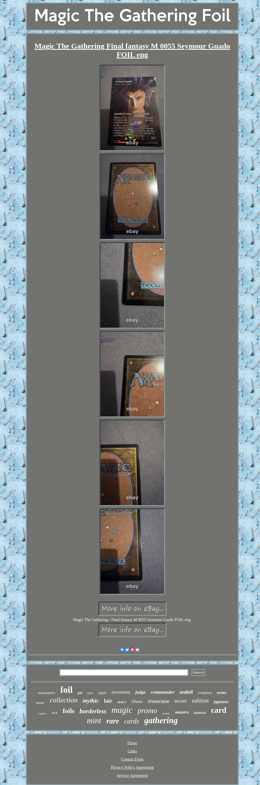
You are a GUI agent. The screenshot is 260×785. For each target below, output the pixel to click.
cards (131, 721)
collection (63, 700)
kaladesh (200, 713)
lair (108, 701)
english (42, 713)
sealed (186, 692)
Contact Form (132, 759)
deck (54, 713)
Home (132, 743)
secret (180, 701)
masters (182, 712)
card (218, 710)
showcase (158, 701)
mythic (91, 701)
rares (90, 693)
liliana (137, 701)
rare (112, 721)
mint (94, 720)
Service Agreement (132, 775)
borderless (92, 711)
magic (122, 710)
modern (166, 713)
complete (205, 693)
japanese (221, 702)
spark (102, 693)
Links (132, 751)
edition (200, 700)
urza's (121, 702)
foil (66, 690)
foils (68, 711)
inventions (120, 692)
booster (40, 702)
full (80, 693)
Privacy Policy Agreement (132, 767)
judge (140, 692)
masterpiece (46, 693)
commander (162, 692)
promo (147, 710)
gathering (161, 720)
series (221, 692)
